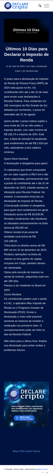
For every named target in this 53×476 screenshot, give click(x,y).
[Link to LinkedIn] (47, 472)
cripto (32, 66)
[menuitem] (38, 6)
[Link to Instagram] (43, 472)
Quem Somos (33, 451)
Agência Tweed (42, 469)
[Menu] (45, 6)
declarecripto (32, 71)
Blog (15, 451)
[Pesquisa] (38, 6)
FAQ (22, 451)
